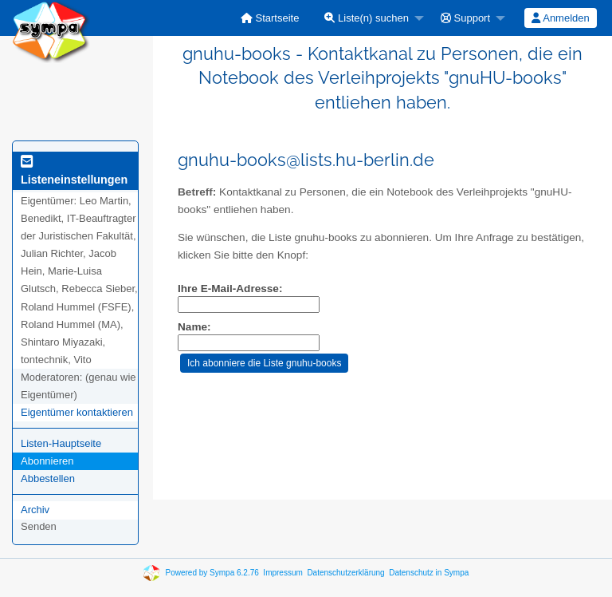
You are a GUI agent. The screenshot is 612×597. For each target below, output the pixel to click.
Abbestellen (48, 478)
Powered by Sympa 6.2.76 (212, 571)
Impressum (282, 571)
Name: (194, 327)
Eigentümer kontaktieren (77, 412)
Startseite (270, 18)
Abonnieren (47, 461)
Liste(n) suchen (366, 18)
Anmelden (560, 18)
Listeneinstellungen (74, 173)
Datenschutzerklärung (345, 571)
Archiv (35, 510)
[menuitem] (270, 18)
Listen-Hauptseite (61, 443)
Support (465, 18)
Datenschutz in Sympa (429, 571)
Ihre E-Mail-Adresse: (230, 289)
